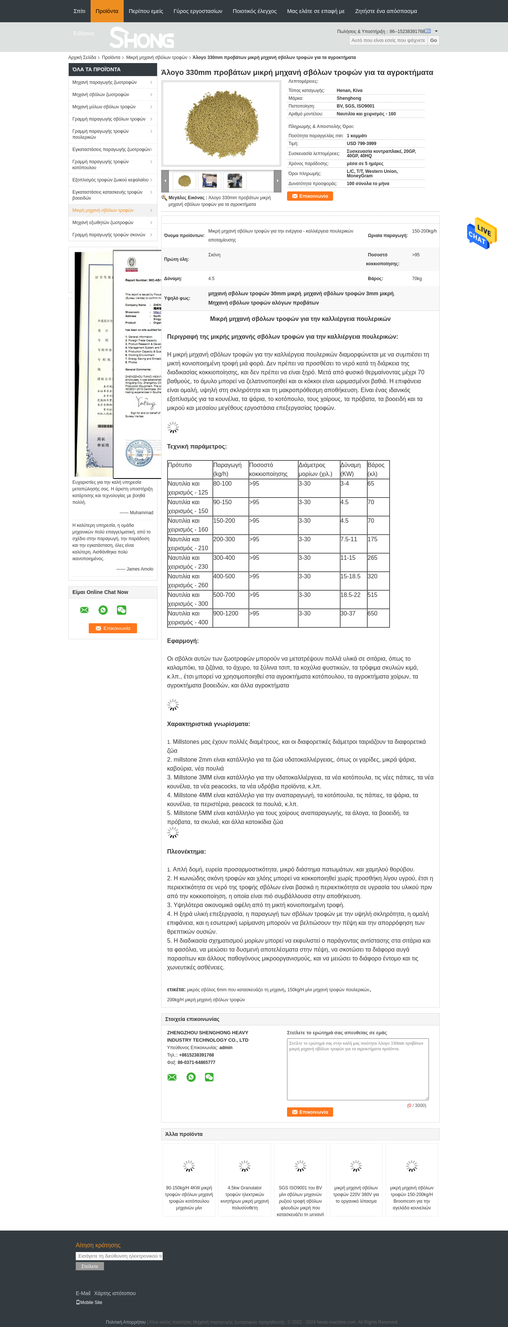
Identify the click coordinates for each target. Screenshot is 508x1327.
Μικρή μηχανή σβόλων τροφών (157, 57)
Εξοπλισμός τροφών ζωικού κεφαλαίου (110, 180)
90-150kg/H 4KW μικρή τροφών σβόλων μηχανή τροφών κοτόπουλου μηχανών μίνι (189, 1198)
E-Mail (83, 1293)
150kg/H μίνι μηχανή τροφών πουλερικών (328, 989)
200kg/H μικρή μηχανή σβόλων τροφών (206, 999)
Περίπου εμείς (146, 11)
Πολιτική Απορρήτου (126, 1322)
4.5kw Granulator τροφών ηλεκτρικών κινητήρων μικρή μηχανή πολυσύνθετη (245, 1198)
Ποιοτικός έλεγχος (255, 11)
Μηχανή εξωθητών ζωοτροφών (102, 222)
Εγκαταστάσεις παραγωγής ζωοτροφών (111, 149)
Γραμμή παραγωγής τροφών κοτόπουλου (100, 164)
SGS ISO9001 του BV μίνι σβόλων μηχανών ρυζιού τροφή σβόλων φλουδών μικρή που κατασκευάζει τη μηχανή (300, 1201)
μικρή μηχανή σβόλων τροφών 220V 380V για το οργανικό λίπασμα (356, 1194)
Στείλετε (89, 1266)
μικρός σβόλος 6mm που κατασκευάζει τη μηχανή (235, 989)
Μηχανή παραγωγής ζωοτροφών (104, 82)
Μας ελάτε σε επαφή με (316, 11)
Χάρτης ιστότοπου (115, 1293)
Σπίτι (79, 11)
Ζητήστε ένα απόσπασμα (386, 11)
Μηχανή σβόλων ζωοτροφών (100, 94)
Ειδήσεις (84, 33)
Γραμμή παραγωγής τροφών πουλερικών (100, 134)
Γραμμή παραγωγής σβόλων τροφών (109, 119)
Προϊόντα (107, 11)
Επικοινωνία (313, 196)
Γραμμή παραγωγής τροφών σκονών (108, 234)
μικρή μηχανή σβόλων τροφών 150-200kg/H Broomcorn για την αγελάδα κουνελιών (412, 1198)
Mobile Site (89, 1302)
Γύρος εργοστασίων (198, 11)
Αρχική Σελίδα (82, 57)
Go (433, 40)
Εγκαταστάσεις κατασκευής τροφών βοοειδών (107, 195)
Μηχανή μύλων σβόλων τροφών (104, 106)
